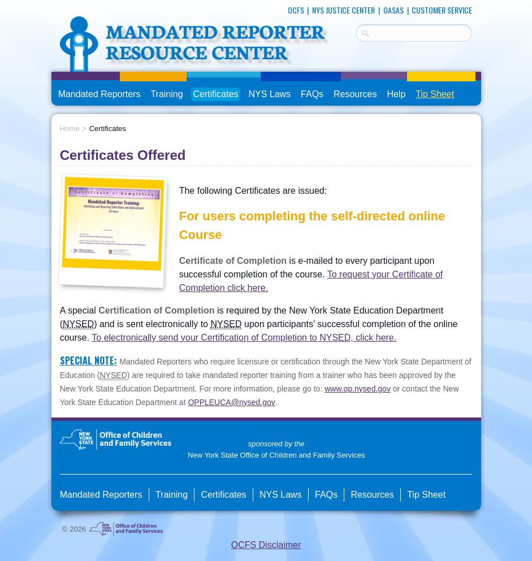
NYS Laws (269, 94)
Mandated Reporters (99, 94)
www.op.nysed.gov (358, 388)
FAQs (313, 94)
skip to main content (51, 4)
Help (396, 94)
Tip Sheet (435, 94)
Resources (355, 94)
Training (166, 94)
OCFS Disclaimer (266, 545)
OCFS (296, 10)
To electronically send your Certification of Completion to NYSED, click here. (244, 337)
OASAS (393, 10)
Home (70, 128)
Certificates (216, 94)
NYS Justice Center (343, 10)
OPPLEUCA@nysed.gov (231, 402)
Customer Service (442, 10)
